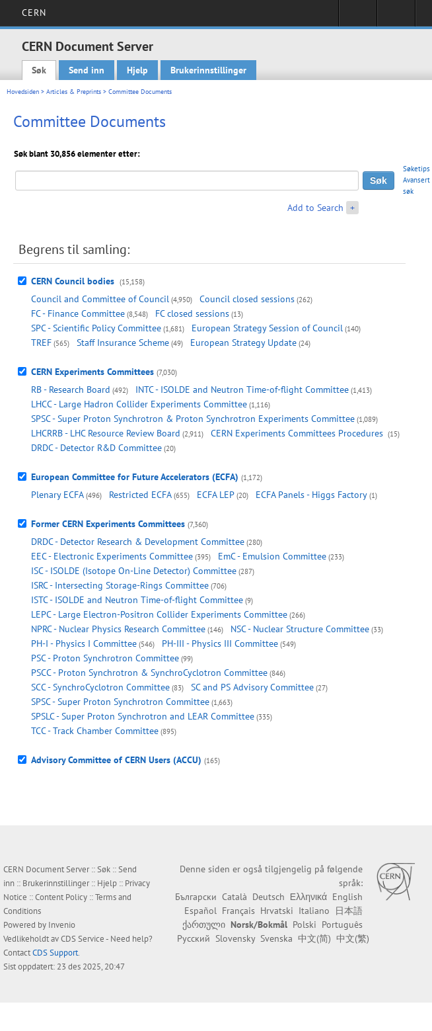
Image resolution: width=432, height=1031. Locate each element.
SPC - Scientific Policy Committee (96, 328)
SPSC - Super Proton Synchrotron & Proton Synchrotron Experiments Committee (193, 419)
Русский (193, 938)
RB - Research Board (70, 389)
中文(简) (314, 938)
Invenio (61, 924)
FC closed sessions (192, 313)
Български (196, 897)
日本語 (349, 911)
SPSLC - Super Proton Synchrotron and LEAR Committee (142, 716)
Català (234, 897)
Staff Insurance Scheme (123, 343)
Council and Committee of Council (100, 299)
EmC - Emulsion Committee (272, 556)
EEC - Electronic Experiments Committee (112, 556)
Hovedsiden (23, 91)
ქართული (203, 924)
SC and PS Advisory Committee (252, 687)
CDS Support (55, 952)
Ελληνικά (308, 897)
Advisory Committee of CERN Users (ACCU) (116, 760)
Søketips (416, 168)
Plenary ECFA (57, 495)
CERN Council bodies (74, 281)
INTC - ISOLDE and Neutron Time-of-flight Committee (242, 389)
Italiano (314, 911)
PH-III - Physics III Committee (220, 643)
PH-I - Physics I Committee (84, 643)
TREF (41, 343)
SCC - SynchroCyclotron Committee (100, 687)
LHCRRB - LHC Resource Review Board (105, 433)
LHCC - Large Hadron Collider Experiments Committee (139, 404)
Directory (396, 17)
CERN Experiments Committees (92, 372)
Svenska (276, 938)
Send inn (86, 70)
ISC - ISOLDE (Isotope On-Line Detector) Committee (133, 571)
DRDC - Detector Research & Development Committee (137, 542)
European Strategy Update (243, 343)
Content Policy (61, 897)
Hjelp (137, 70)
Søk (39, 70)
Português (342, 924)
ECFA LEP (215, 495)
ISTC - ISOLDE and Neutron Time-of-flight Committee (137, 600)
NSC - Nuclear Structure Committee (300, 629)
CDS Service (82, 938)
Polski (304, 924)
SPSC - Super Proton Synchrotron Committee (120, 702)
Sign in (358, 17)
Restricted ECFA (140, 495)
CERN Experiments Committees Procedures (298, 433)
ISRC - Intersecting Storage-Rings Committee (120, 585)
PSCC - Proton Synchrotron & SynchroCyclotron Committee (149, 673)
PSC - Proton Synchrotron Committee (105, 658)
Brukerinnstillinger (208, 70)
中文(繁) (352, 938)
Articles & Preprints (73, 91)
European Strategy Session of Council (267, 328)
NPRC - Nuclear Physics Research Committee (118, 629)
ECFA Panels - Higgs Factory (311, 495)
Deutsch (268, 897)
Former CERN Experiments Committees (108, 524)
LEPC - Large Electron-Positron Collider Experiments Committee (159, 614)
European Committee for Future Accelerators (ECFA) (134, 477)
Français (238, 911)
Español (200, 911)
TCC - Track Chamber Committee (95, 731)
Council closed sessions (247, 299)
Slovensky (235, 938)
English (347, 897)
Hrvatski (276, 911)
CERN (34, 13)
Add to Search (315, 208)
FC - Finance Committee (78, 313)
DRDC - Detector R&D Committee (96, 448)
